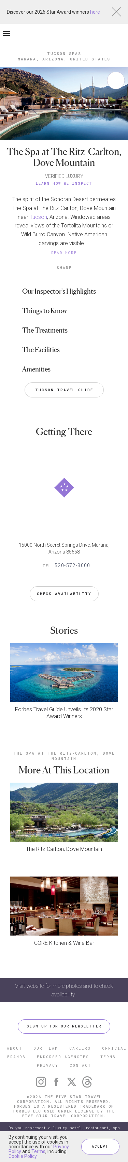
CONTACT (80, 1065)
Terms (38, 1151)
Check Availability (64, 593)
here (95, 12)
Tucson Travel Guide (64, 389)
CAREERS (80, 1048)
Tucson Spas (64, 53)
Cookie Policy (23, 1156)
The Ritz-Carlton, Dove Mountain (64, 849)
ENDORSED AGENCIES (63, 1056)
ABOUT (14, 1048)
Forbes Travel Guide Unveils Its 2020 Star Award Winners (64, 712)
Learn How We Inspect (64, 183)
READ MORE (64, 252)
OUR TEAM (45, 1048)
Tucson (38, 217)
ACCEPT (100, 1146)
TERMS (108, 1056)
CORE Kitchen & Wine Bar (64, 943)
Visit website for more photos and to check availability (64, 990)
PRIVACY (47, 1065)
